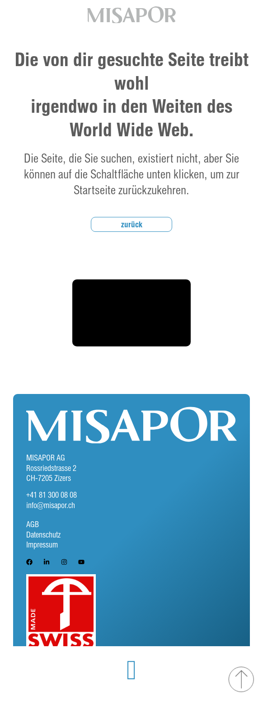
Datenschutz (43, 534)
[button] (131, 670)
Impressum (42, 544)
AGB (32, 524)
